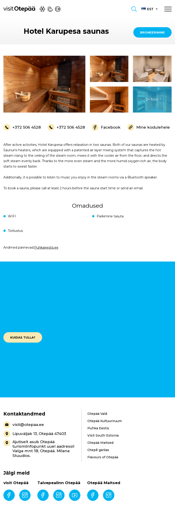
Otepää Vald (97, 414)
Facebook (106, 127)
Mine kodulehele (148, 127)
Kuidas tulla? (22, 337)
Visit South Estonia (103, 435)
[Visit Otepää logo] (19, 9)
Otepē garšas (98, 450)
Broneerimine (152, 32)
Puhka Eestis (98, 428)
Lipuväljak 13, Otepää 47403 (34, 433)
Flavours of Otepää (102, 457)
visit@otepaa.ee (23, 424)
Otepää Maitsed (100, 443)
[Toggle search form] (134, 9)
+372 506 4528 (22, 127)
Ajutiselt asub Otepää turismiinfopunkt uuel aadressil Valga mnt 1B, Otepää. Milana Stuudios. (38, 449)
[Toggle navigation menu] (168, 9)
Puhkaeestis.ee (46, 247)
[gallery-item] (44, 84)
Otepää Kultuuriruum (104, 421)
